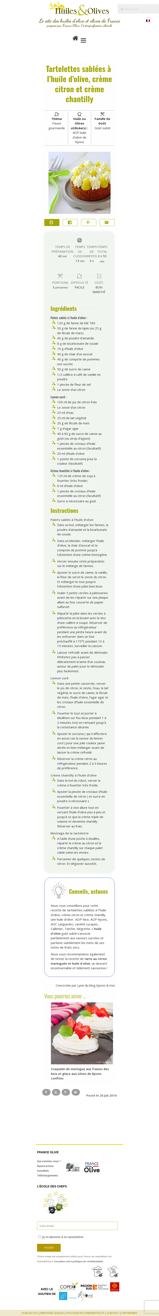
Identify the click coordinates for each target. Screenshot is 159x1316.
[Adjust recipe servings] (53, 287)
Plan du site (30, 1313)
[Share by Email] (107, 222)
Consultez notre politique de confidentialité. (79, 1261)
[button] (88, 222)
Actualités (43, 1170)
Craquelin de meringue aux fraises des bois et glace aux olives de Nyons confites (80, 1073)
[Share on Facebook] (70, 222)
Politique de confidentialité (85, 1313)
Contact (113, 1313)
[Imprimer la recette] (51, 222)
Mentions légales (52, 1313)
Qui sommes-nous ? (49, 1161)
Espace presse (45, 1166)
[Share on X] (56, 1092)
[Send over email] (76, 1092)
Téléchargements (47, 1175)
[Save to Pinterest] (66, 1092)
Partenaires (129, 1313)
